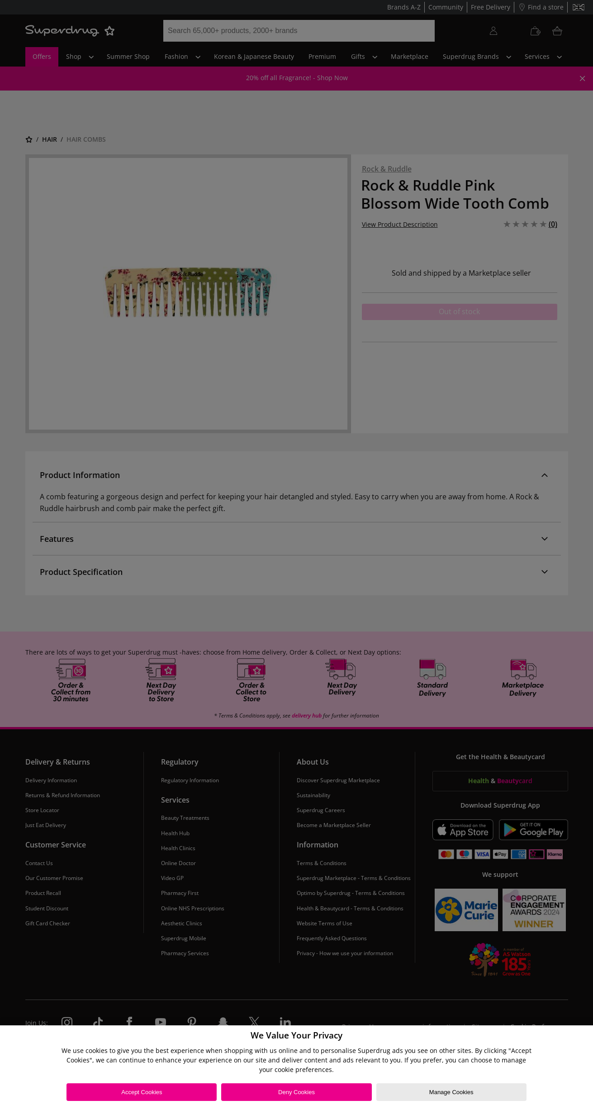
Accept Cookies (141, 1092)
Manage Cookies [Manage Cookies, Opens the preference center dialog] (451, 1092)
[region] (296, 1067)
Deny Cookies (296, 1092)
